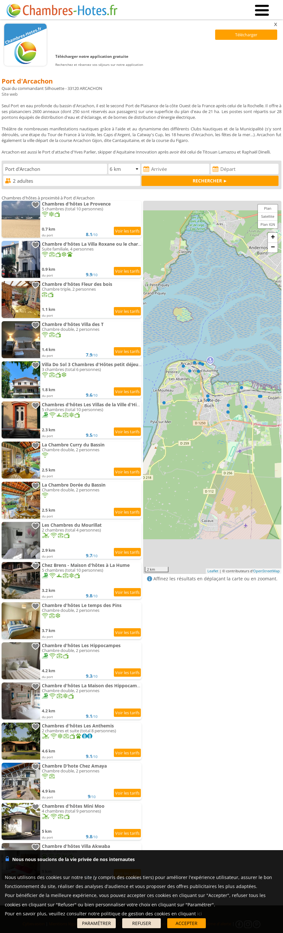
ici (199, 914)
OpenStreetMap (266, 570)
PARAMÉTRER (96, 923)
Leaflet (212, 570)
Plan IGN (267, 224)
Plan (267, 208)
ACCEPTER (186, 923)
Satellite (267, 216)
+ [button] (273, 237)
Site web (10, 94)
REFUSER (141, 923)
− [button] (273, 247)
